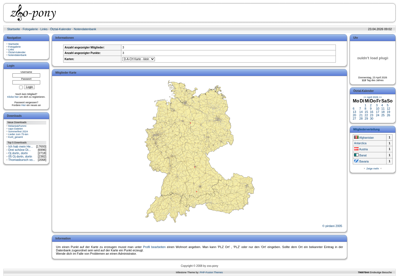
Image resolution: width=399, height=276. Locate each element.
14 (361, 112)
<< (365, 97)
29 (366, 118)
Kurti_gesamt (15, 137)
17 (377, 112)
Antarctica (360, 143)
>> (380, 97)
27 (354, 118)
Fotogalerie (30, 29)
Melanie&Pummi (17, 126)
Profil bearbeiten (154, 247)
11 (383, 108)
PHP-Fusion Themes (211, 272)
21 (361, 115)
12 (388, 108)
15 (366, 112)
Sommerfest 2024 (18, 131)
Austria (361, 149)
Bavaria (361, 161)
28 (361, 118)
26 (388, 115)
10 (377, 108)
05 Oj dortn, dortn (20, 156)
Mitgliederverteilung (366, 129)
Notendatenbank (85, 29)
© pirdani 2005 (332, 226)
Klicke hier (13, 97)
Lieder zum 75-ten (18, 134)
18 (383, 112)
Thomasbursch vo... (21, 159)
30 (371, 118)
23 (371, 115)
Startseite (13, 29)
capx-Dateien (15, 128)
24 (377, 115)
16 (371, 112)
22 (366, 115)
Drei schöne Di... (19, 149)
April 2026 (372, 97)
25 (383, 115)
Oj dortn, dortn (18, 153)
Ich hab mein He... (20, 146)
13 (354, 112)
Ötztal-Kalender (60, 29)
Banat (360, 155)
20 (354, 115)
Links (44, 29)
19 (388, 112)
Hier (23, 105)
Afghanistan (364, 137)
